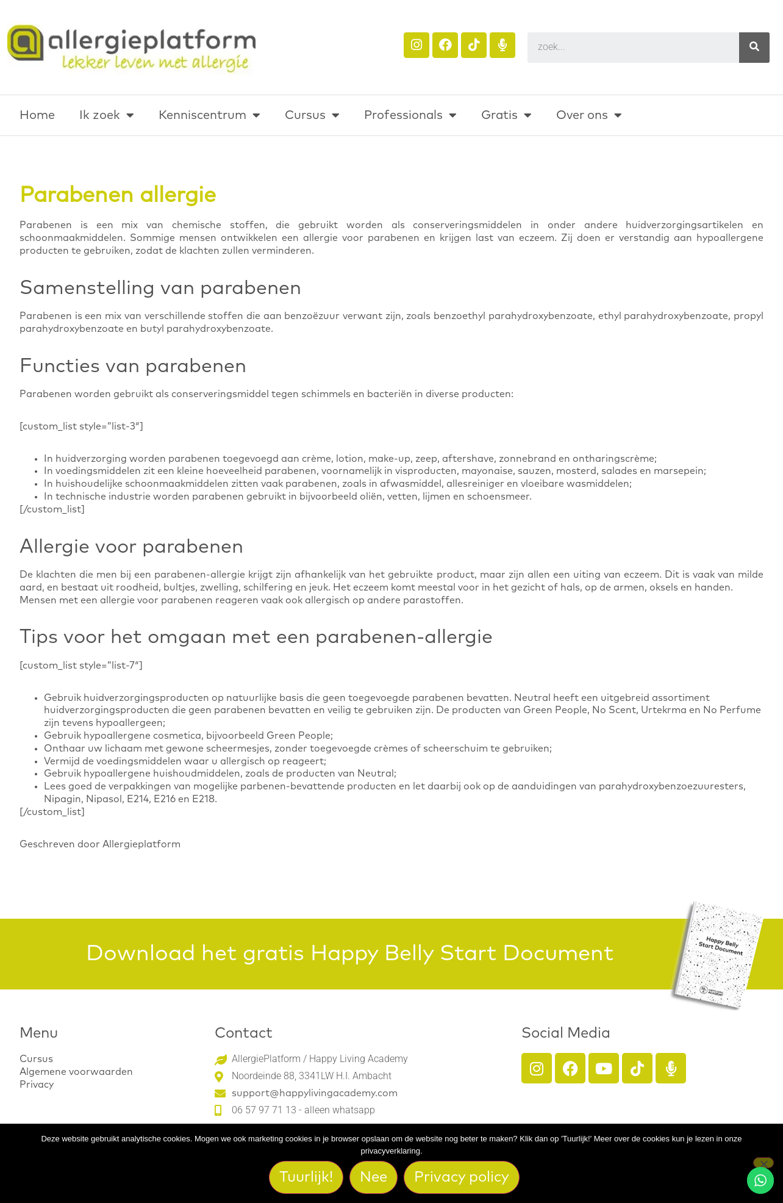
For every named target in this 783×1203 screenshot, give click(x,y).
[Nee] (763, 1162)
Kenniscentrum (209, 115)
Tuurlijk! (307, 1177)
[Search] (754, 47)
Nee (374, 1177)
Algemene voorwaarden (76, 1072)
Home (37, 115)
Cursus (312, 115)
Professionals (410, 115)
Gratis (506, 115)
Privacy (37, 1085)
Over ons (589, 115)
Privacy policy (462, 1177)
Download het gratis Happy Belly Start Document (349, 954)
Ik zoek (106, 115)
